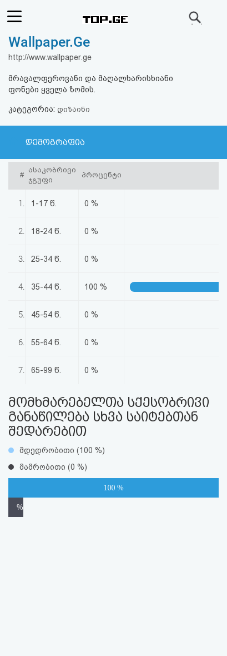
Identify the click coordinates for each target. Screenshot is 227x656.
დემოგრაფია (55, 142)
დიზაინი (73, 109)
